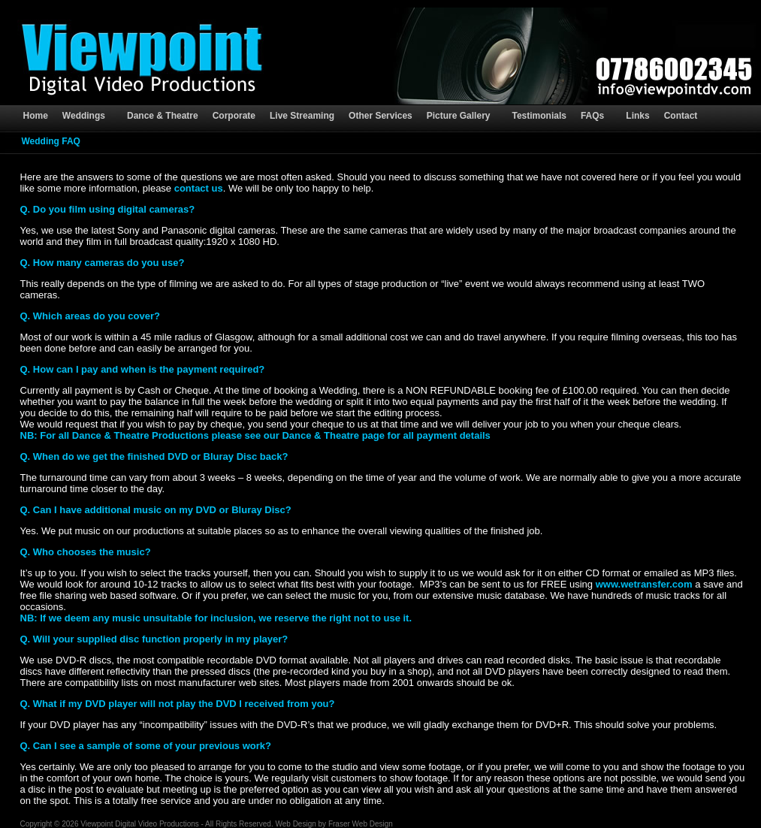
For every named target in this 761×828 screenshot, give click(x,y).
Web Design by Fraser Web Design (333, 824)
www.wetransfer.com (644, 584)
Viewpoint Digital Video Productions (139, 824)
